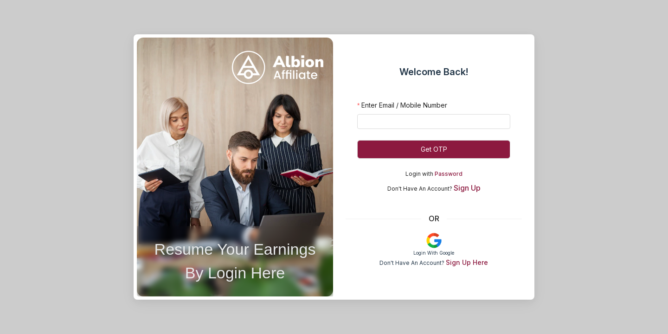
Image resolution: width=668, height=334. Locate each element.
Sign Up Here (467, 262)
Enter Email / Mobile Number (404, 105)
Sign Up (467, 188)
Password (448, 173)
